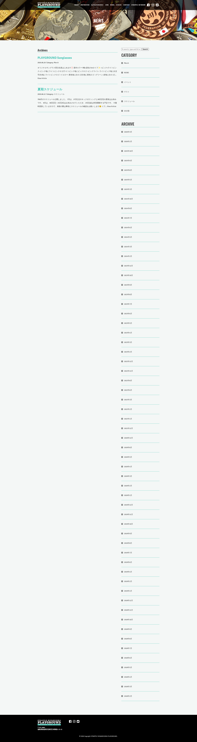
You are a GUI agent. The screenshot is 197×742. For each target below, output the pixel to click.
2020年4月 (128, 467)
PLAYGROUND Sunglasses (55, 58)
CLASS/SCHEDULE (97, 5)
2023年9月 (128, 285)
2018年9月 (128, 629)
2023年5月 (128, 323)
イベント (127, 82)
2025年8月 (128, 170)
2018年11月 (128, 610)
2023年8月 (128, 294)
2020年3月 (128, 476)
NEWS (112, 5)
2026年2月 (128, 141)
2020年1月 (128, 495)
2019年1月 (128, 591)
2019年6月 (128, 562)
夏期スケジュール (50, 89)
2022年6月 (128, 390)
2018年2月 (128, 696)
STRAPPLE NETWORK (138, 5)
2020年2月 (128, 486)
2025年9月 (128, 161)
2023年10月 (128, 275)
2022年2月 (128, 409)
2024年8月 (128, 208)
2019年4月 (128, 572)
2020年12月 (128, 438)
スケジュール (59, 94)
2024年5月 (128, 237)
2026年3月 (128, 132)
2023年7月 (128, 304)
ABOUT (76, 5)
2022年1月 (128, 419)
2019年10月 (128, 524)
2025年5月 (128, 180)
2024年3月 (128, 247)
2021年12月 (128, 428)
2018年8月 (128, 639)
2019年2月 (128, 581)
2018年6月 (128, 658)
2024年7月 (128, 218)
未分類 (126, 111)
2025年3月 (128, 189)
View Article (42, 78)
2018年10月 (128, 620)
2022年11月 (128, 371)
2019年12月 (128, 505)
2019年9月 (128, 533)
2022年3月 (128, 400)
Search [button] (145, 49)
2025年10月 (128, 151)
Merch (56, 63)
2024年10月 (128, 199)
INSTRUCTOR (85, 5)
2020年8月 (128, 447)
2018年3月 (128, 687)
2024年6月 (128, 227)
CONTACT (126, 5)
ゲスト (126, 92)
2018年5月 (128, 667)
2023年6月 (128, 314)
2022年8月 (128, 380)
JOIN (106, 5)
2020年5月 (128, 457)
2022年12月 (128, 361)
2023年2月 (128, 352)
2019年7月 (128, 553)
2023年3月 (128, 342)
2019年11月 (128, 514)
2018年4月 (128, 677)
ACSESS (118, 5)
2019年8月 (128, 543)
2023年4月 (128, 333)
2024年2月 (128, 256)
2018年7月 (128, 648)
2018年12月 (128, 600)
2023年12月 (128, 266)
